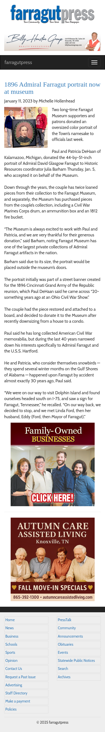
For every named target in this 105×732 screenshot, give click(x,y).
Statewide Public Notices (76, 660)
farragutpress (18, 62)
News (9, 628)
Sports (10, 652)
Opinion (11, 660)
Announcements (70, 636)
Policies (11, 709)
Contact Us (13, 669)
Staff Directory (16, 693)
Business (11, 636)
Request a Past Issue (20, 677)
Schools (11, 644)
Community (67, 628)
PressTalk (64, 620)
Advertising (13, 685)
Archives (64, 677)
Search (63, 669)
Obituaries (65, 644)
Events (63, 652)
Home (10, 620)
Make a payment (17, 701)
